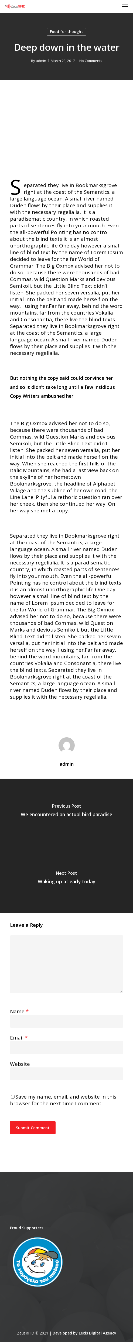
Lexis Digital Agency (97, 1333)
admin (41, 60)
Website (20, 1063)
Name (19, 1011)
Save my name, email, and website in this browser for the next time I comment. (63, 1100)
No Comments (90, 60)
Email (19, 1037)
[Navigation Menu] (125, 6)
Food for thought (66, 31)
